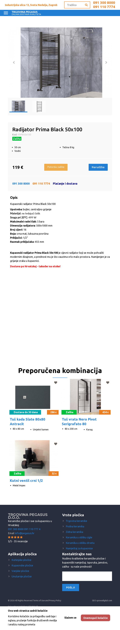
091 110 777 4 (32, 529)
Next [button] (106, 62)
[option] (60, 62)
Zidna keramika (74, 531)
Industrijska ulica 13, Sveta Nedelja (31, 4)
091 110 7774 (104, 7)
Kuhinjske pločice (21, 559)
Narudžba (98, 167)
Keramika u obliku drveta (80, 542)
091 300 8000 (104, 3)
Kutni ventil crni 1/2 (26, 481)
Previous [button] (14, 62)
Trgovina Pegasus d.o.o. (28, 516)
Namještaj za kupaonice (79, 548)
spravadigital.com (104, 600)
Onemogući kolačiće (95, 617)
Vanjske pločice (20, 570)
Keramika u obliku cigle (79, 537)
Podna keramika (75, 526)
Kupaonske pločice (22, 565)
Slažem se (70, 617)
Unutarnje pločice (22, 576)
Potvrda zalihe (55, 167)
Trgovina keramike (76, 520)
